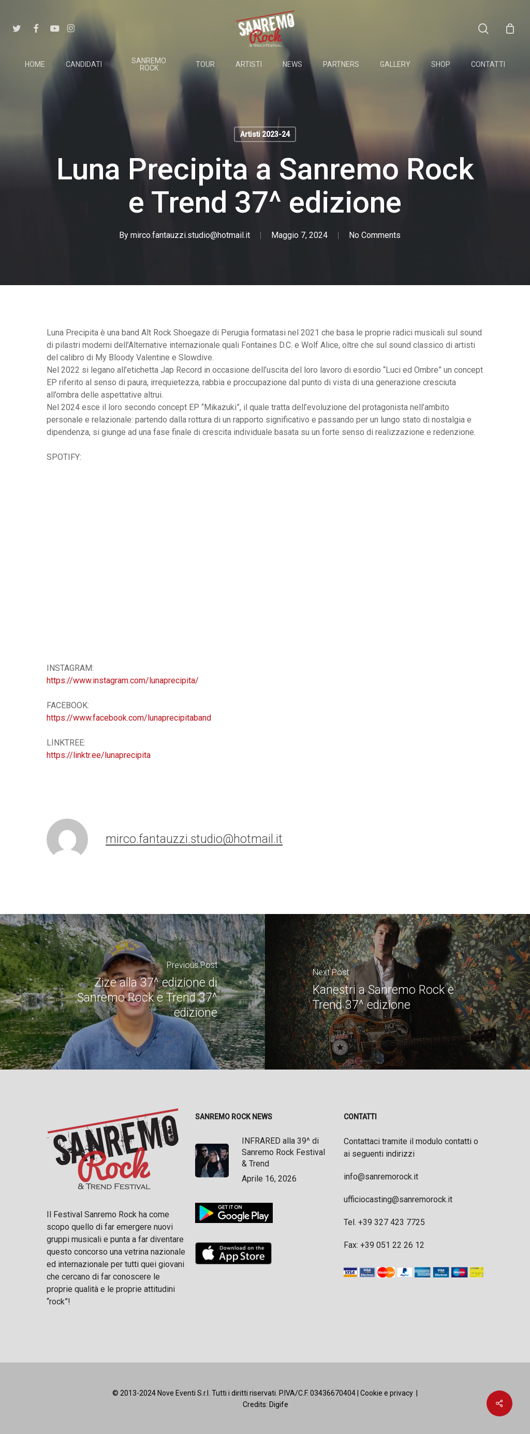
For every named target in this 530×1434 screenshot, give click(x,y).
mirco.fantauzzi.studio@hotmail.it (190, 235)
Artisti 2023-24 (265, 134)
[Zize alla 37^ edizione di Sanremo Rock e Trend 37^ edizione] (132, 992)
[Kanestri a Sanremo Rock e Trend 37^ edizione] (397, 992)
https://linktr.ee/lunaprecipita (99, 755)
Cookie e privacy (386, 1393)
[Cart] (510, 28)
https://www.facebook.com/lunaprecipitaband (129, 718)
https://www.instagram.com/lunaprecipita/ (123, 680)
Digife (278, 1404)
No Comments (375, 235)
